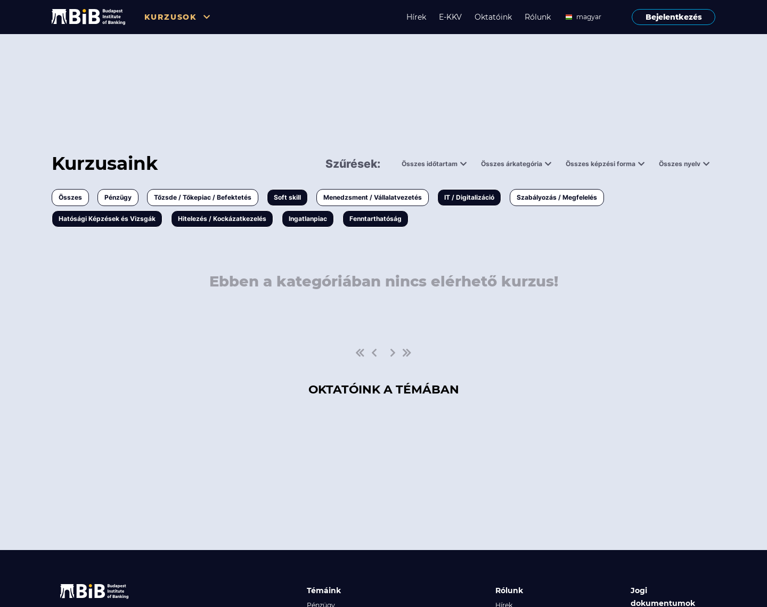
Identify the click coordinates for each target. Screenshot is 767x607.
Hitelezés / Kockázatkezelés (222, 219)
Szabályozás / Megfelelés (557, 197)
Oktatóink (493, 17)
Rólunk (538, 17)
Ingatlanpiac (308, 219)
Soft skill (287, 197)
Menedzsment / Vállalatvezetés (372, 197)
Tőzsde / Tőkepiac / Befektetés (202, 197)
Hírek (416, 17)
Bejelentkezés (674, 17)
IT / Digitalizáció (469, 197)
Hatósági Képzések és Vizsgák (107, 219)
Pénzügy (118, 197)
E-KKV (450, 17)
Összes (70, 197)
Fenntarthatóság (375, 219)
